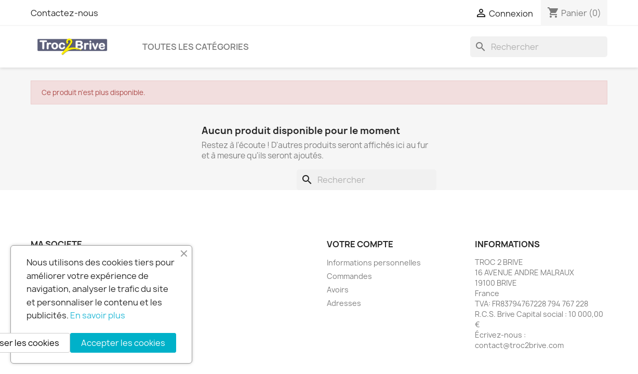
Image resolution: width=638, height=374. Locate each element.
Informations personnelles (374, 263)
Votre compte (360, 244)
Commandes (349, 276)
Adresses (344, 303)
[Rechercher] (538, 46)
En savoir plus (97, 315)
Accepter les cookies (123, 343)
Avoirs (338, 290)
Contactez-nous (64, 13)
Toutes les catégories (195, 46)
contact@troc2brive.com (519, 345)
